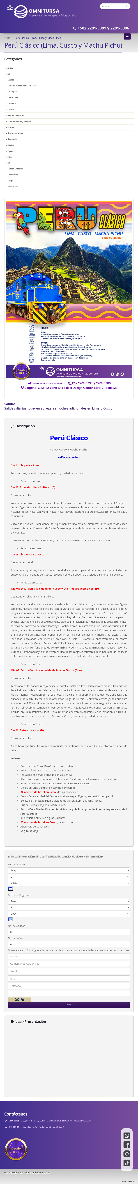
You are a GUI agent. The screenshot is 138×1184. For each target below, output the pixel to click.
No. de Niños (15, 938)
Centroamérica (14, 97)
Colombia (12, 103)
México (11, 145)
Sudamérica (13, 175)
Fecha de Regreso (18, 895)
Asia (10, 74)
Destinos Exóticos (16, 115)
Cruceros (11, 109)
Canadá (11, 80)
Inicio (7, 38)
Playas (10, 157)
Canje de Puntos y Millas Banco (22, 86)
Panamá (11, 151)
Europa (11, 127)
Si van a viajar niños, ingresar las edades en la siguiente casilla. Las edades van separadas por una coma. (69, 950)
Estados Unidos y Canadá (19, 121)
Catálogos (12, 92)
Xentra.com (128, 1181)
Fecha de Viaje (16, 864)
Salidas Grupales (15, 169)
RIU (9, 163)
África (10, 68)
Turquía (11, 181)
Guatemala (12, 139)
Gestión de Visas (15, 133)
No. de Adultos (16, 926)
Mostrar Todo (13, 186)
